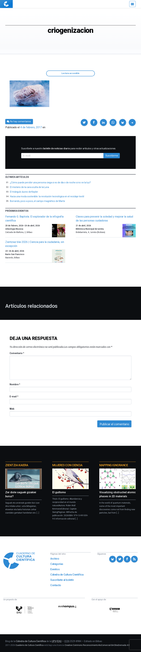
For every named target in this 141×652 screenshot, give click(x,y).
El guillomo (59, 492)
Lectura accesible (70, 73)
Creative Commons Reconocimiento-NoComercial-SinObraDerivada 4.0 (97, 645)
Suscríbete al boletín (62, 579)
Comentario (17, 353)
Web (12, 408)
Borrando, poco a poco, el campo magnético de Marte (37, 201)
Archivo (54, 558)
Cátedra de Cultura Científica (66, 574)
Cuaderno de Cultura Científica (30, 645)
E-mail (14, 396)
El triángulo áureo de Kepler (24, 191)
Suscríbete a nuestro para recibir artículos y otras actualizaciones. (68, 148)
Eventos (55, 569)
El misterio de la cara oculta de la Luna (29, 187)
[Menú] (132, 4)
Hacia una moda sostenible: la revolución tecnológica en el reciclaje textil (47, 196)
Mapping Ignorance (113, 465)
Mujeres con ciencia (67, 465)
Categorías (56, 564)
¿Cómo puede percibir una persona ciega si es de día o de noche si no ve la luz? (50, 182)
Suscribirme (111, 155)
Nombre (15, 384)
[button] (84, 122)
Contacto (55, 585)
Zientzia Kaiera (16, 465)
